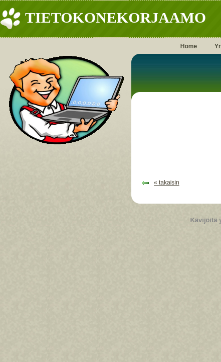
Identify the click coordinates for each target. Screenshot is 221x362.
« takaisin (166, 182)
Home (188, 46)
